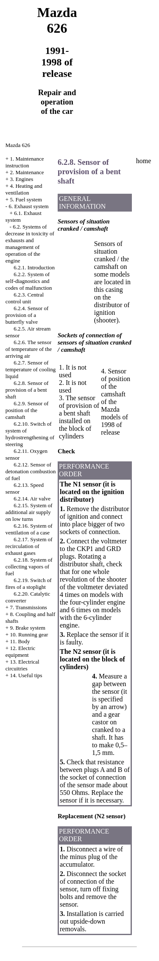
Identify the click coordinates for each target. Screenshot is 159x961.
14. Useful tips (26, 675)
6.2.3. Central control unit (25, 298)
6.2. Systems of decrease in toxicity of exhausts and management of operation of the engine (30, 243)
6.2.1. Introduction (34, 267)
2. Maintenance (27, 172)
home (143, 160)
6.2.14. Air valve (32, 498)
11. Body (20, 641)
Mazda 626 (18, 145)
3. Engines (21, 179)
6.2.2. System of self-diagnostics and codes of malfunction (29, 281)
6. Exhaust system (28, 206)
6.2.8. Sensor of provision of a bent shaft (27, 390)
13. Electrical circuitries (22, 665)
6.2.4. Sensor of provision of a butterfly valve (27, 315)
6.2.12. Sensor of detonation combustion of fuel (31, 471)
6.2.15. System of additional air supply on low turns (29, 512)
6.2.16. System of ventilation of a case (29, 529)
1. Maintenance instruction (25, 162)
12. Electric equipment (21, 651)
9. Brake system (27, 628)
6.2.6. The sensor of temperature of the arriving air (29, 349)
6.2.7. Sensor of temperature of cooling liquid (31, 369)
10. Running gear (29, 634)
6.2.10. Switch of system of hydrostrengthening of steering (30, 434)
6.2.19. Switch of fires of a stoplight (29, 583)
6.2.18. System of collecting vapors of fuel (29, 567)
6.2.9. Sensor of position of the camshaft (27, 410)
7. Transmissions (28, 607)
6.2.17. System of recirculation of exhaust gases (29, 546)
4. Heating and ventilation (24, 189)
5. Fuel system (26, 199)
